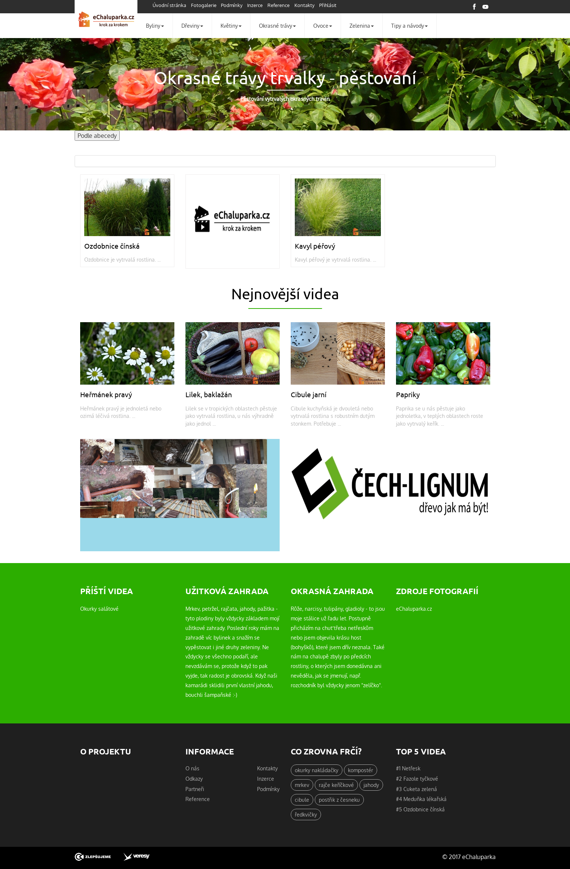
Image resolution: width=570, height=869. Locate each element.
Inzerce (255, 5)
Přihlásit (328, 5)
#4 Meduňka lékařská (421, 798)
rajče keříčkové (336, 784)
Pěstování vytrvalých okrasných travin (285, 99)
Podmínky (231, 5)
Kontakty (304, 5)
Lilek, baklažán (208, 394)
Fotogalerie (203, 5)
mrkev (302, 784)
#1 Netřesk (408, 768)
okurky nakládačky (316, 770)
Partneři (194, 788)
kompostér (360, 770)
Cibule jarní (309, 394)
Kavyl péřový (315, 245)
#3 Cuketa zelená (416, 788)
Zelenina (361, 25)
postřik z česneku (339, 799)
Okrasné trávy (277, 25)
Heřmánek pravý (106, 394)
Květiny (231, 25)
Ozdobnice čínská (112, 245)
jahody (371, 784)
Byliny (155, 25)
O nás (192, 768)
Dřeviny (192, 25)
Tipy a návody (409, 25)
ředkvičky (306, 814)
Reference (278, 5)
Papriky (408, 394)
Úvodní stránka (169, 5)
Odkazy (194, 778)
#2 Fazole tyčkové (417, 778)
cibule (302, 799)
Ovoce (322, 25)
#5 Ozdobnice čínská (420, 809)
